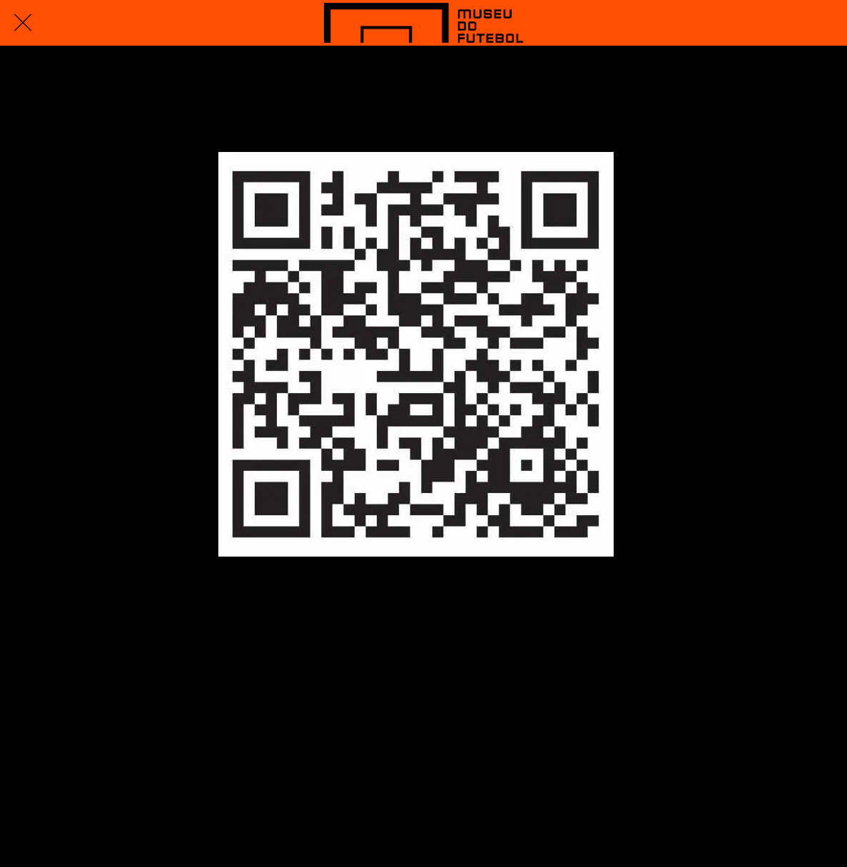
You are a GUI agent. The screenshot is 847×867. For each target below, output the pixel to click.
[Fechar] (22, 22)
